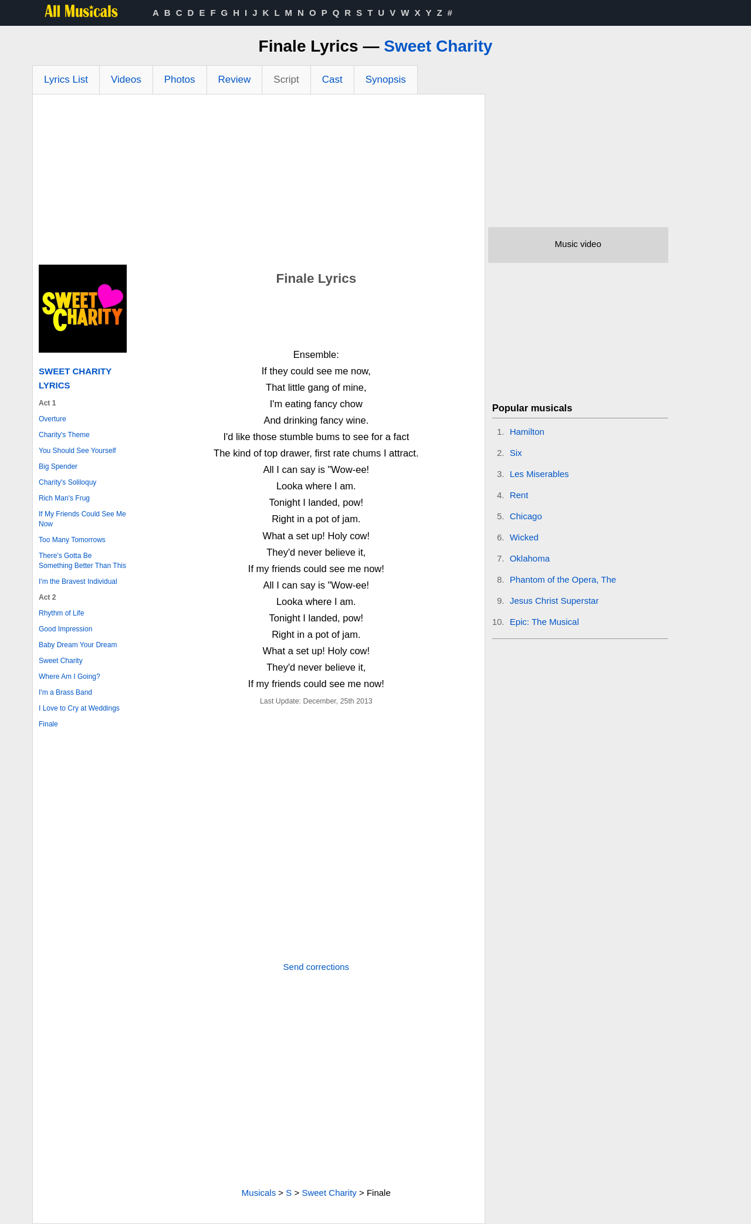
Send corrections (316, 967)
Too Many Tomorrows (72, 540)
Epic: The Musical (544, 622)
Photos (179, 79)
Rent (519, 495)
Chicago (526, 516)
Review (234, 79)
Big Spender (58, 466)
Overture (52, 419)
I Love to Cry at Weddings (79, 708)
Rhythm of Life (61, 613)
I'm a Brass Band (65, 692)
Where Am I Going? (69, 676)
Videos (126, 79)
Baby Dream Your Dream (78, 645)
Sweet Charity (438, 46)
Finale (48, 724)
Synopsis (386, 79)
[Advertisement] (259, 182)
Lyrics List (66, 79)
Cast (332, 79)
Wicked (524, 537)
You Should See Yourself (77, 451)
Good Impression (65, 629)
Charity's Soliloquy (67, 482)
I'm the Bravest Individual (78, 581)
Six (516, 453)
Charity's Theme (64, 435)
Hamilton (527, 432)
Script (286, 79)
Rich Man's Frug (64, 498)
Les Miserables (539, 474)
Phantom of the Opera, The (563, 579)
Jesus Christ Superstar (554, 601)
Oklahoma (530, 558)
